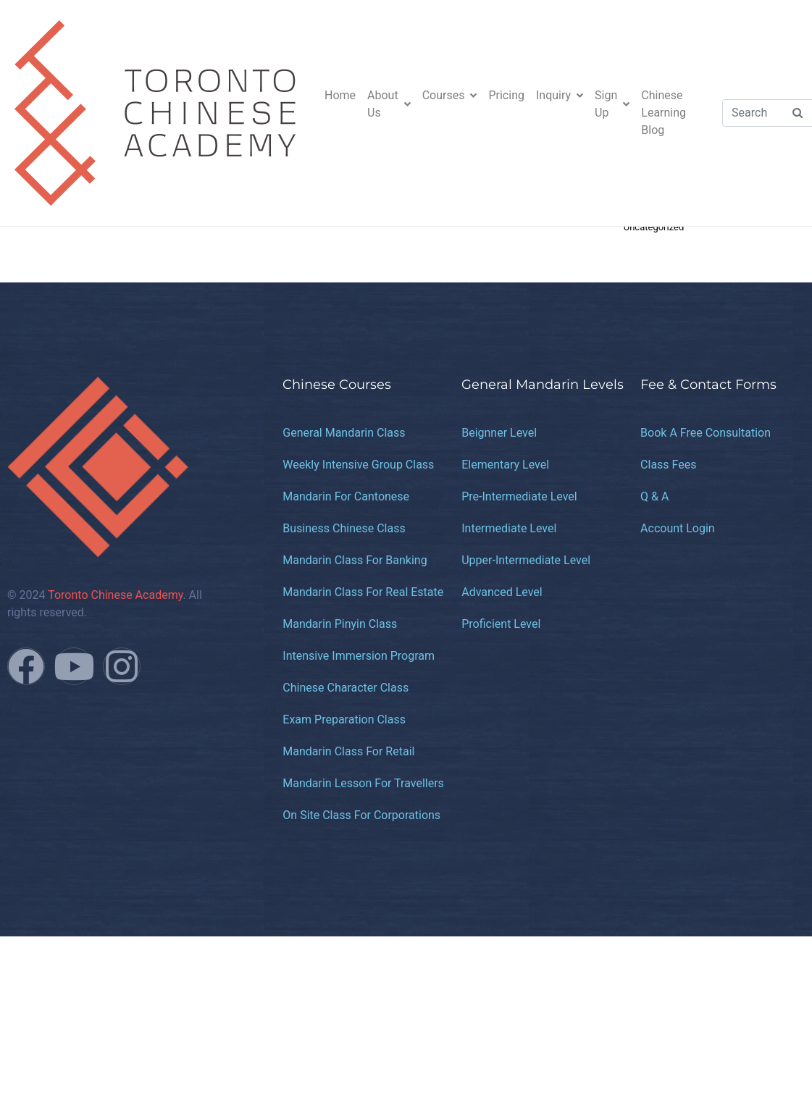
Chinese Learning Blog (663, 112)
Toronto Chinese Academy (115, 595)
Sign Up (612, 103)
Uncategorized (654, 227)
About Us (389, 103)
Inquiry (559, 95)
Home (340, 95)
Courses (449, 95)
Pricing (506, 95)
